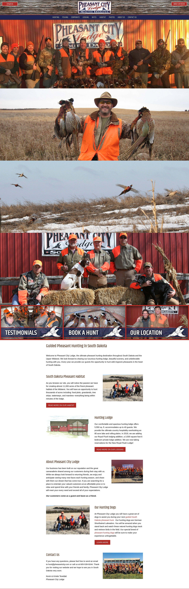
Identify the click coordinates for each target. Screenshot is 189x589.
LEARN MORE (102, 542)
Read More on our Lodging (110, 449)
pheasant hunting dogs (104, 533)
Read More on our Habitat (61, 405)
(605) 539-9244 (179, 4)
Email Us (10, 4)
